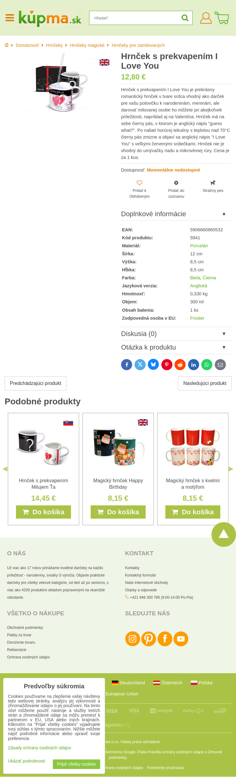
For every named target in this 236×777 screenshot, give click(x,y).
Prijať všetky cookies (76, 764)
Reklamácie (16, 650)
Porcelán (199, 245)
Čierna (209, 277)
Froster (197, 318)
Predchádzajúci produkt (35, 383)
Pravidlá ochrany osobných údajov (176, 752)
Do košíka (43, 512)
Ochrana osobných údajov (28, 657)
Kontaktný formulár (140, 575)
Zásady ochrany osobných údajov (115, 768)
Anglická (198, 286)
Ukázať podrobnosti (26, 761)
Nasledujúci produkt (204, 383)
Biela (195, 277)
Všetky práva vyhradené (140, 742)
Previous (5, 469)
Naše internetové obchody (146, 583)
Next (231, 469)
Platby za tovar (19, 635)
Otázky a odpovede (141, 590)
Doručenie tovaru (21, 643)
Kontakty (132, 568)
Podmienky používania (165, 768)
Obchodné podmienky (25, 628)
